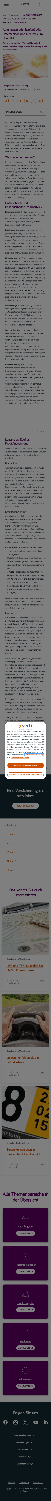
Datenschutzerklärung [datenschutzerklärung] (34, 755)
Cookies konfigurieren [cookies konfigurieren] (20, 757)
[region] (25, 751)
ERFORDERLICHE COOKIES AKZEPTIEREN (25, 775)
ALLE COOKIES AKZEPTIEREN (25, 765)
